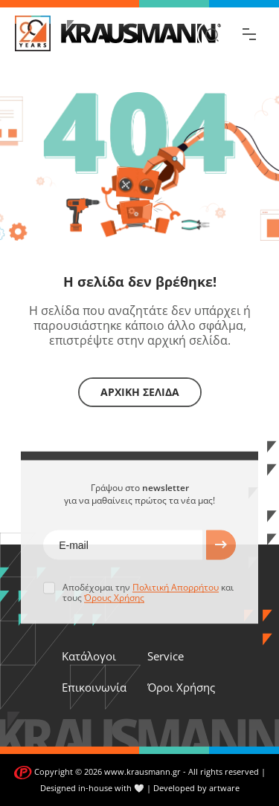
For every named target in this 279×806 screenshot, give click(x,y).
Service (165, 656)
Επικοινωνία (94, 687)
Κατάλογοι (89, 656)
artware (224, 787)
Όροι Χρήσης (181, 687)
